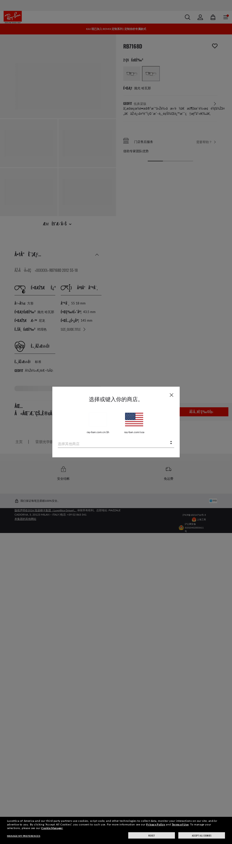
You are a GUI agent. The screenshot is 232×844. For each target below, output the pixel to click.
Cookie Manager (52, 828)
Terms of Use (180, 824)
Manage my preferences (23, 835)
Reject (151, 835)
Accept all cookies (202, 835)
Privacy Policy (155, 824)
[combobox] (116, 443)
